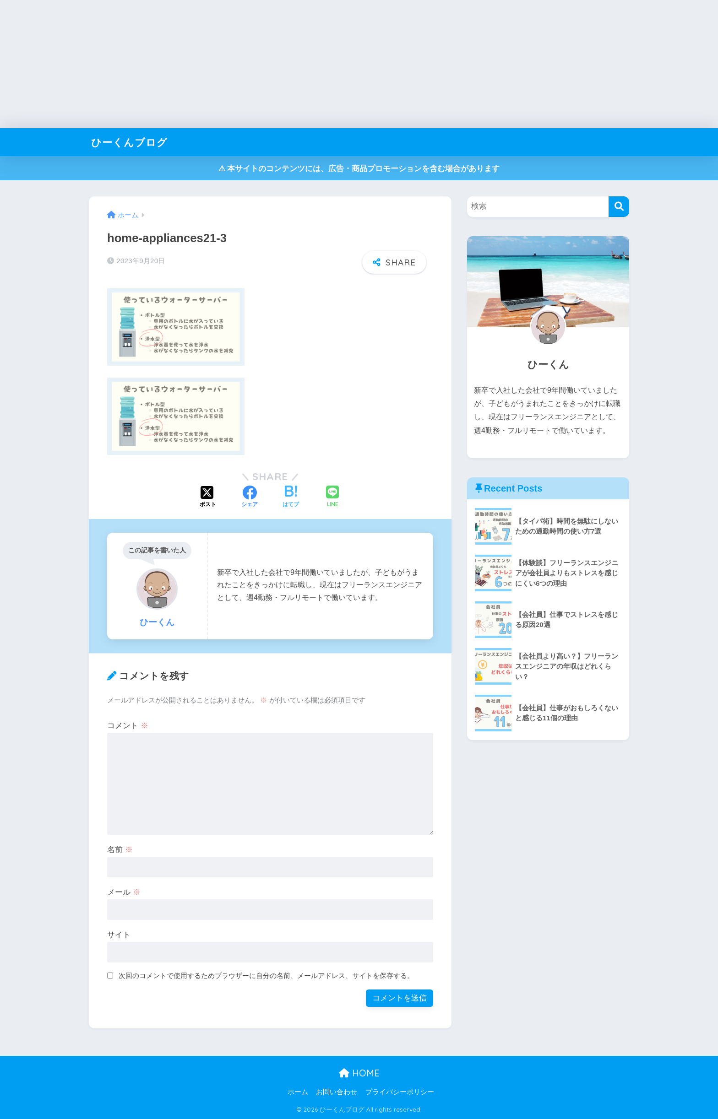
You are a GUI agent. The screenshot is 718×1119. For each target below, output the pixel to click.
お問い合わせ (336, 1092)
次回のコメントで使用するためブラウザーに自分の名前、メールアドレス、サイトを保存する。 (266, 975)
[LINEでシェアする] (332, 497)
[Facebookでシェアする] (249, 497)
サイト (119, 934)
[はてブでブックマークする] (291, 497)
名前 (120, 849)
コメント (127, 725)
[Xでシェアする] (208, 497)
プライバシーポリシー (399, 1092)
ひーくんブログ (131, 142)
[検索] (619, 206)
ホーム (298, 1092)
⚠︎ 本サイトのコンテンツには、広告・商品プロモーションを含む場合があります (359, 168)
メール (124, 892)
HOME (359, 1073)
